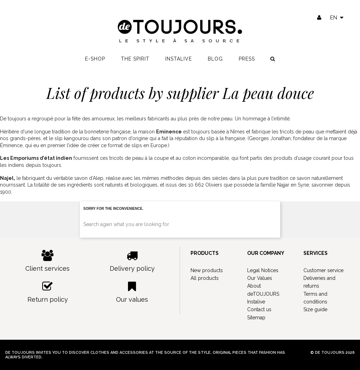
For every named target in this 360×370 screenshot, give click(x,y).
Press (247, 60)
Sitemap (256, 317)
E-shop (95, 60)
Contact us (259, 309)
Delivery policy (132, 261)
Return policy (47, 292)
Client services (47, 261)
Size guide (315, 309)
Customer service (323, 270)
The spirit (135, 60)
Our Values (259, 278)
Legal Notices (262, 270)
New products (207, 270)
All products (205, 278)
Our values (132, 292)
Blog (215, 60)
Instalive (178, 60)
